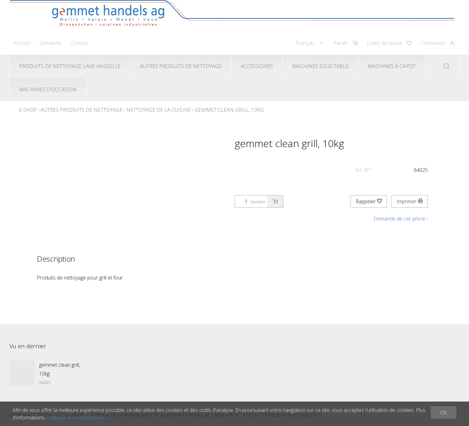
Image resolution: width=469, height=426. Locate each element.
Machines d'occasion (48, 89)
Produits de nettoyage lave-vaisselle (70, 66)
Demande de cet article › (401, 218)
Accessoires (257, 66)
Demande (50, 43)
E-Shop (28, 109)
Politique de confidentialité (76, 417)
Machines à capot (392, 66)
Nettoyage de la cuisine (158, 109)
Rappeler (369, 201)
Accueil (22, 43)
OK (443, 412)
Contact (79, 43)
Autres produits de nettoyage (181, 66)
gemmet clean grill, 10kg (229, 109)
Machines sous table (320, 66)
